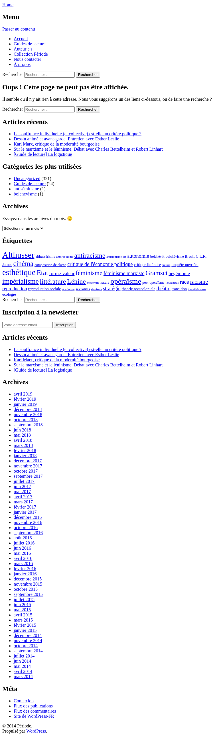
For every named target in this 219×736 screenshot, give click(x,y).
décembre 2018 (28, 409)
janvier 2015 (25, 630)
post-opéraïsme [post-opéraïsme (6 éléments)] (153, 283)
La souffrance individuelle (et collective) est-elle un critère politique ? (77, 133)
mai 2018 (22, 435)
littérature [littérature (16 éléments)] (53, 281)
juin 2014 (22, 661)
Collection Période (31, 54)
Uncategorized (27, 178)
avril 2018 (23, 440)
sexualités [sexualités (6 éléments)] (83, 289)
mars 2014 (23, 676)
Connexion (24, 700)
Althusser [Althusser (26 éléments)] (18, 254)
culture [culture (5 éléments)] (166, 265)
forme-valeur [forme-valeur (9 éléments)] (62, 273)
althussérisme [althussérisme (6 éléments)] (45, 257)
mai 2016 (22, 553)
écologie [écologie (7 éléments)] (9, 294)
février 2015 (25, 625)
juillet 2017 (24, 481)
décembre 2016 (28, 517)
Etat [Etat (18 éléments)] (42, 273)
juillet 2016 (24, 543)
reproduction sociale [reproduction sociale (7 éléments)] (44, 289)
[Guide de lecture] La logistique (43, 154)
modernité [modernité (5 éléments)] (93, 282)
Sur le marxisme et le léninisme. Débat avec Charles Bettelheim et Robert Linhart (88, 149)
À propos (22, 64)
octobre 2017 (26, 471)
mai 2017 (22, 491)
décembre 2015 (28, 578)
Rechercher (12, 74)
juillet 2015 (24, 599)
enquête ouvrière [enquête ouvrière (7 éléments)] (184, 264)
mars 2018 (23, 445)
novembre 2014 (28, 640)
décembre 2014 (28, 635)
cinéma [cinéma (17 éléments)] (23, 263)
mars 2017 (23, 501)
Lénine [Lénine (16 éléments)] (76, 281)
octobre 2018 (26, 419)
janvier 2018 (25, 455)
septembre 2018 (28, 424)
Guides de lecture (30, 43)
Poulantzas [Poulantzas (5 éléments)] (172, 282)
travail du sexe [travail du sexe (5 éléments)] (197, 289)
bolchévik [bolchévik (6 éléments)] (157, 257)
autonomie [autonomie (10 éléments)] (138, 256)
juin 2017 (22, 486)
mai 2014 (22, 666)
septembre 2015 (28, 594)
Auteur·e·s (23, 49)
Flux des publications (33, 705)
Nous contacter (27, 59)
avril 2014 (23, 671)
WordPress (36, 731)
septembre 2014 (28, 650)
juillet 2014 (24, 656)
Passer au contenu (18, 29)
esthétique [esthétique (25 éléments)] (19, 272)
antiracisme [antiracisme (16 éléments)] (90, 255)
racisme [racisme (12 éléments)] (199, 282)
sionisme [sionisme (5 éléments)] (96, 289)
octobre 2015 (26, 589)
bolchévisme (25, 193)
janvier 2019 (25, 404)
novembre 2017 (28, 465)
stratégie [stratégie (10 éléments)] (111, 288)
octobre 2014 (26, 645)
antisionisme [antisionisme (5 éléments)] (114, 256)
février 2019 (25, 399)
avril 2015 (23, 614)
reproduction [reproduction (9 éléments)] (14, 288)
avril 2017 (23, 496)
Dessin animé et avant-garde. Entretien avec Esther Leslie (66, 138)
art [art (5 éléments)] (124, 256)
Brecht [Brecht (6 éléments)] (190, 257)
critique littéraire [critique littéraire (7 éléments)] (147, 264)
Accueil (21, 38)
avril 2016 (23, 558)
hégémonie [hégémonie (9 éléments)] (179, 273)
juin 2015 (22, 604)
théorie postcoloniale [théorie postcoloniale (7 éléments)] (138, 289)
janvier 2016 (25, 573)
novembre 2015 (28, 584)
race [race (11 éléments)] (184, 282)
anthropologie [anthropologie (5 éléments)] (64, 256)
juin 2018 (22, 430)
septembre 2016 (28, 532)
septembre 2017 (28, 476)
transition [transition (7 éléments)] (179, 289)
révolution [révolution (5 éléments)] (68, 289)
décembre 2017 (28, 460)
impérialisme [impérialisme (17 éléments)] (20, 281)
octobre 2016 (26, 527)
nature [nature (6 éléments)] (105, 283)
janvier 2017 (25, 512)
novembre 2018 (28, 414)
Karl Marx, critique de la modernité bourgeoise (57, 144)
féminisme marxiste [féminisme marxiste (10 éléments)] (124, 273)
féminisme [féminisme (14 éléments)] (89, 273)
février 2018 (25, 450)
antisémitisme (26, 188)
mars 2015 (23, 620)
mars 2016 (23, 563)
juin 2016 (22, 548)
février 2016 (25, 568)
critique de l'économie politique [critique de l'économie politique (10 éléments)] (100, 264)
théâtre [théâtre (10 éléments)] (163, 288)
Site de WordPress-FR (34, 716)
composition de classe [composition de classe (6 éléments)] (50, 265)
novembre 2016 (28, 522)
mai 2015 (22, 609)
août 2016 (23, 537)
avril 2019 (23, 394)
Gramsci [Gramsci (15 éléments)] (156, 273)
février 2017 (25, 507)
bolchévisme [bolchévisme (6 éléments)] (175, 257)
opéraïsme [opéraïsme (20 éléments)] (126, 281)
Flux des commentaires (35, 711)
